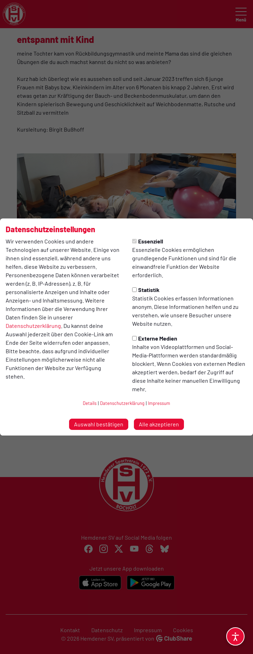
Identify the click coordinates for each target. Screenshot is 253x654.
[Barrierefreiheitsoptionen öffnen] (235, 636)
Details (90, 403)
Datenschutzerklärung (33, 325)
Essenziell (147, 241)
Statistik (146, 289)
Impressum (159, 403)
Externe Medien (154, 338)
